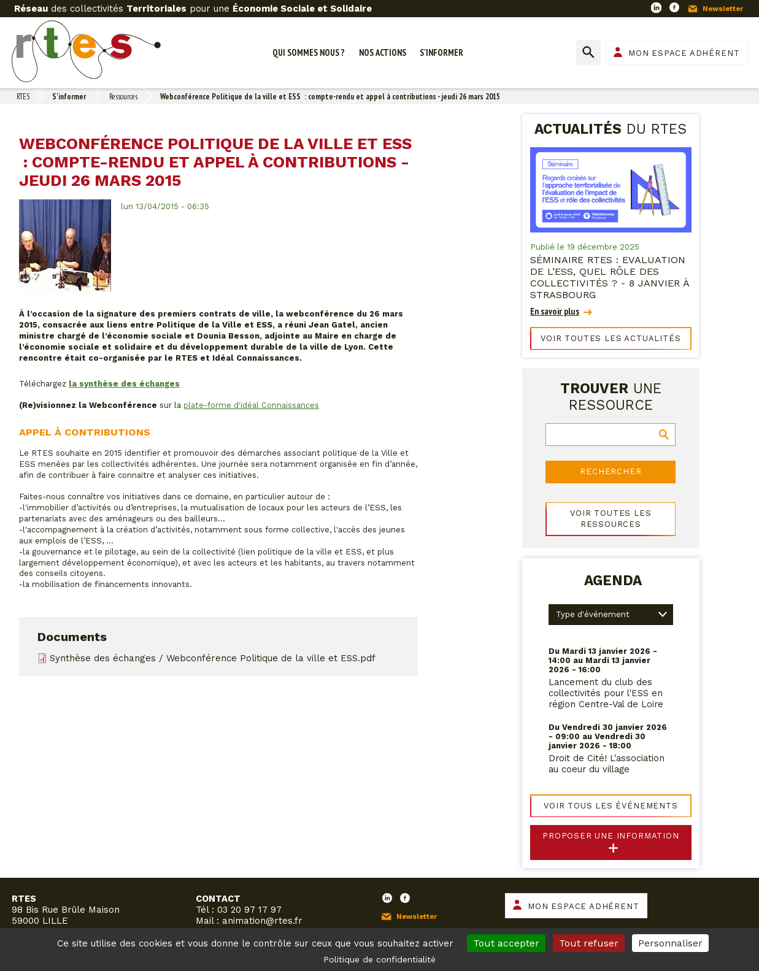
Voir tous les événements (611, 805)
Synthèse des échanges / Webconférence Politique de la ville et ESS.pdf (213, 658)
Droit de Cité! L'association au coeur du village (607, 764)
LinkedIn (656, 7)
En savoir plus (554, 311)
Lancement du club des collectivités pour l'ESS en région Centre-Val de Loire (606, 693)
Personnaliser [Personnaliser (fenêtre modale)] (670, 943)
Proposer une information (610, 835)
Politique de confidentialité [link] (379, 959)
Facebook (674, 7)
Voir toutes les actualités (610, 338)
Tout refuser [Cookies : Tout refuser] (588, 943)
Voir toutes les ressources (610, 519)
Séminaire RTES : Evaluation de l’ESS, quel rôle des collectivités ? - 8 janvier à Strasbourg (609, 277)
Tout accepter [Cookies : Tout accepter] (506, 943)
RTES (23, 96)
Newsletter (723, 8)
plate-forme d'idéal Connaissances (251, 405)
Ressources (123, 96)
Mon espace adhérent (683, 53)
